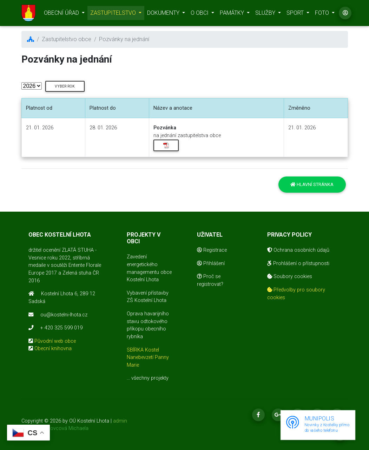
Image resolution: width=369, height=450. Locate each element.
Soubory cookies (289, 276)
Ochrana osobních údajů (298, 250)
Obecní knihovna (53, 349)
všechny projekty (150, 378)
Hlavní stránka (312, 184)
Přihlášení (211, 263)
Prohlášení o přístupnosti (298, 263)
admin (120, 421)
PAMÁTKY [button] (232, 14)
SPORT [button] (295, 14)
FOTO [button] (322, 14)
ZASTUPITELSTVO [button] (113, 14)
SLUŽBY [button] (266, 14)
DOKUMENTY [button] (164, 14)
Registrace (212, 250)
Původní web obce (55, 341)
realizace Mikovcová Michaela (54, 428)
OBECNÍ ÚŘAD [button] (62, 14)
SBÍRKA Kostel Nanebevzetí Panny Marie (148, 357)
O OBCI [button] (200, 14)
